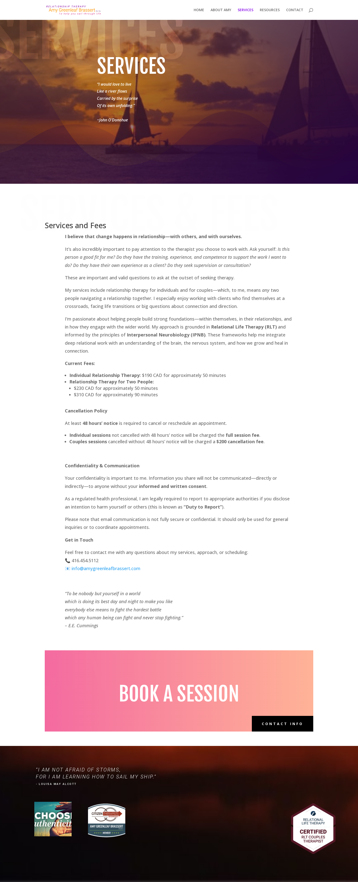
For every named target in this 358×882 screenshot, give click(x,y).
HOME (199, 10)
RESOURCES (270, 10)
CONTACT (294, 10)
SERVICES (245, 10)
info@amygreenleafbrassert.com (106, 568)
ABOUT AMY (221, 10)
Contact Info (282, 723)
